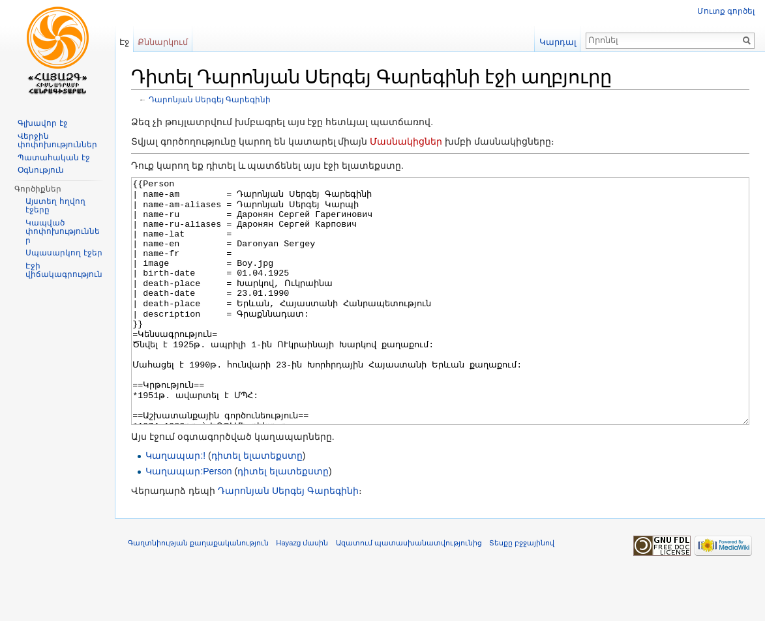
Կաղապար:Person (188, 520)
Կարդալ (558, 42)
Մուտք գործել (726, 11)
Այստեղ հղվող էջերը (55, 206)
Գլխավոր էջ (42, 123)
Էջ (124, 42)
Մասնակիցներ (406, 141)
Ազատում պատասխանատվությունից (409, 592)
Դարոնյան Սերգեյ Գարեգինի (210, 99)
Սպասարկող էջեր (63, 252)
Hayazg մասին (302, 592)
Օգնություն (41, 170)
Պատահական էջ (53, 157)
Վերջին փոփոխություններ (57, 141)
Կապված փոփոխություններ (62, 231)
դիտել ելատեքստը (257, 504)
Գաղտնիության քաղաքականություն (198, 592)
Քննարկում (163, 42)
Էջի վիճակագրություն (63, 270)
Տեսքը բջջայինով (521, 592)
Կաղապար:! (175, 504)
